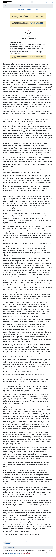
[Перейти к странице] (32, 2)
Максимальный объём (33, 15)
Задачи (15, 6)
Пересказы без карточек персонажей (17, 539)
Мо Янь (28, 30)
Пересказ (21, 9)
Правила (22, 6)
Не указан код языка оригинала (11, 541)
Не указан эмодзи (31, 539)
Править (29, 9)
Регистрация (45, 2)
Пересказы (8, 6)
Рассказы (21, 541)
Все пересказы (7, 543)
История (36, 9)
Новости (29, 6)
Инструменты (10, 547)
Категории (5, 539)
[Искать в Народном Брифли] (22, 2)
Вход (51, 2)
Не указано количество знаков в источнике (34, 541)
